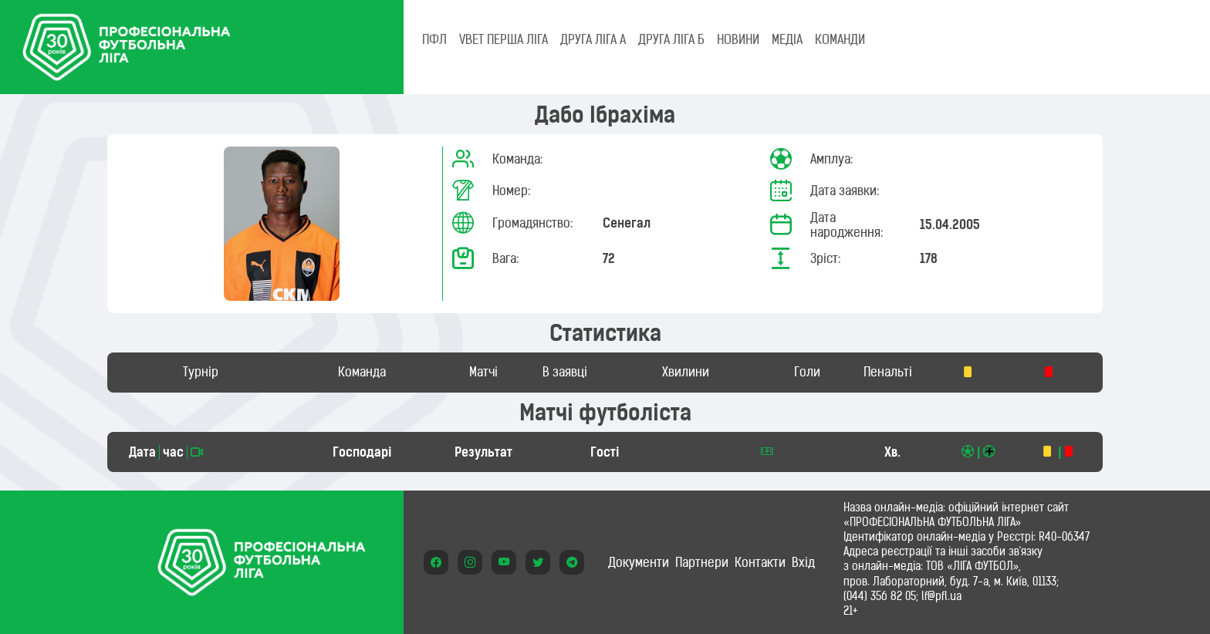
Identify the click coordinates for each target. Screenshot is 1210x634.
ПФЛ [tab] (434, 39)
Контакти (760, 562)
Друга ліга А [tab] (593, 39)
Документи (638, 562)
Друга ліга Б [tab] (671, 39)
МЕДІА (787, 39)
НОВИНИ (738, 39)
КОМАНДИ (840, 39)
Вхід (803, 562)
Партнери (701, 562)
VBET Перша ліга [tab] (503, 39)
